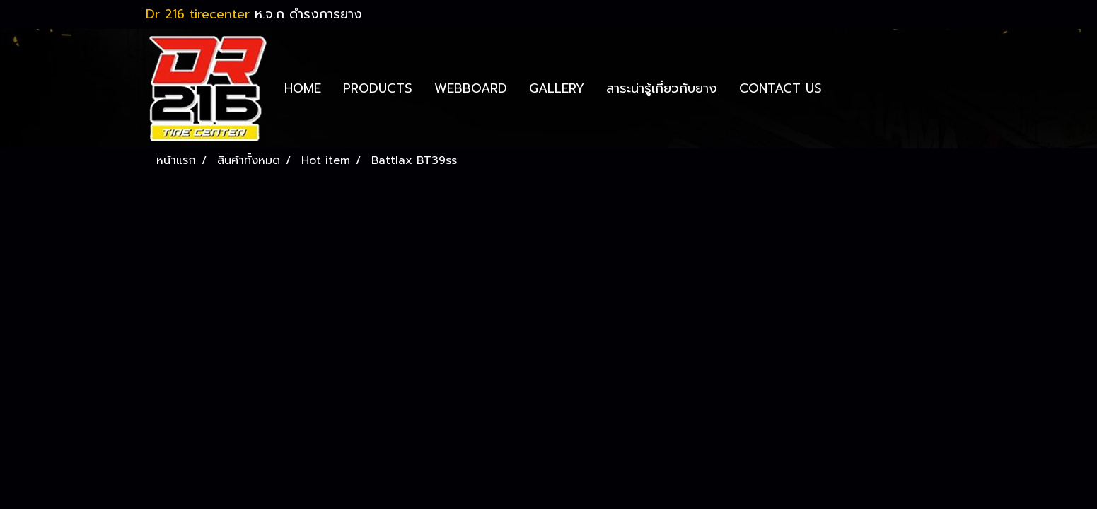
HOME (302, 88)
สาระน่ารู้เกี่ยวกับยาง (661, 88)
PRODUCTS (377, 88)
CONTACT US (780, 88)
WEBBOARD (470, 88)
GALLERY (556, 88)
